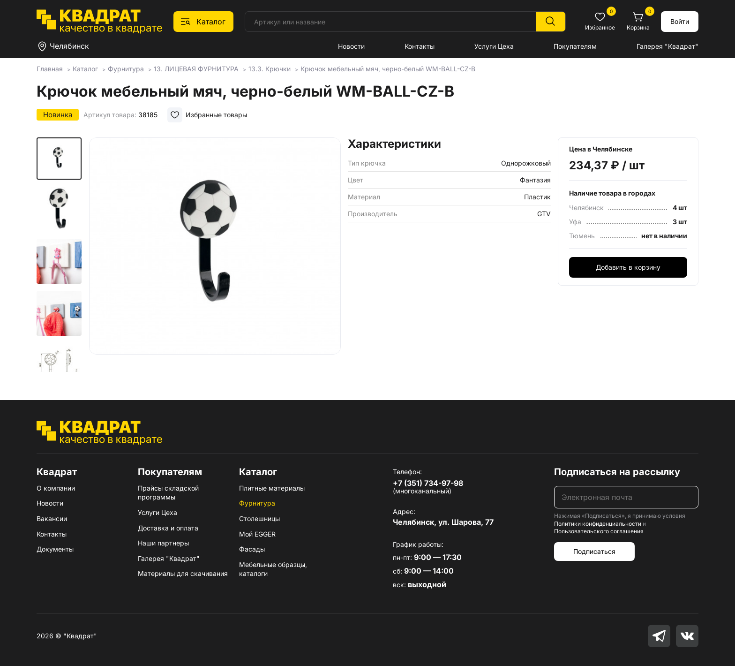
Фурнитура (257, 503)
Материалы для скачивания (183, 573)
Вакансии (52, 518)
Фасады (252, 549)
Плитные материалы (272, 488)
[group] (215, 255)
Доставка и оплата (168, 528)
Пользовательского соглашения (599, 531)
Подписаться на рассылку (617, 471)
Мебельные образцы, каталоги (273, 569)
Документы (55, 549)
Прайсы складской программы (168, 492)
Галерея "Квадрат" (667, 46)
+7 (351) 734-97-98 (428, 483)
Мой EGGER (257, 534)
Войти (679, 21)
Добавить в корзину (628, 267)
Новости (351, 46)
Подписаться (594, 551)
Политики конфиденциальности (597, 523)
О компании (56, 488)
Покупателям (575, 46)
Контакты (420, 46)
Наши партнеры (163, 543)
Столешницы (259, 518)
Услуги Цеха (494, 46)
